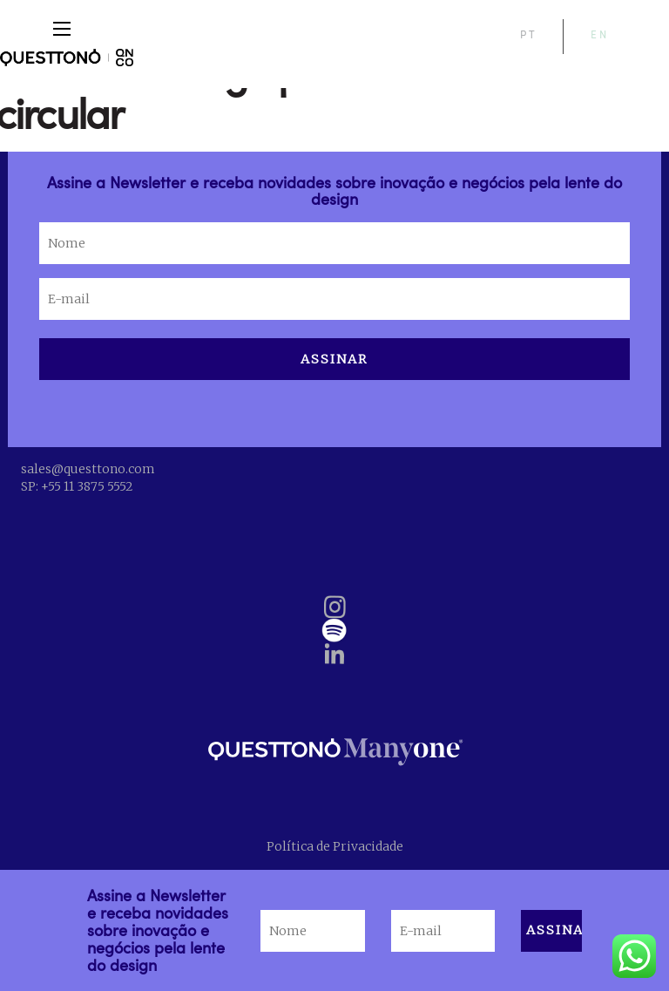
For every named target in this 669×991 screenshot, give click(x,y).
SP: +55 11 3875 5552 (76, 486)
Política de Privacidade (335, 846)
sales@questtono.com (87, 469)
